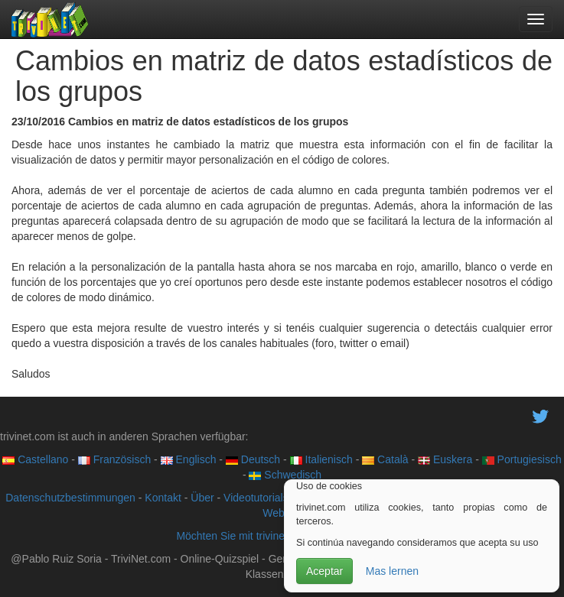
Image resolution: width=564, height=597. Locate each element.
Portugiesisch (522, 459)
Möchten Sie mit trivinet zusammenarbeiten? (281, 536)
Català (385, 459)
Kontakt (163, 498)
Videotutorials (256, 498)
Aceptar (324, 571)
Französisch (114, 459)
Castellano (35, 459)
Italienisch (321, 459)
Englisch (189, 459)
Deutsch (253, 459)
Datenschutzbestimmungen (70, 498)
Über (202, 498)
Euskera (445, 459)
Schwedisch (285, 475)
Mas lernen (392, 571)
